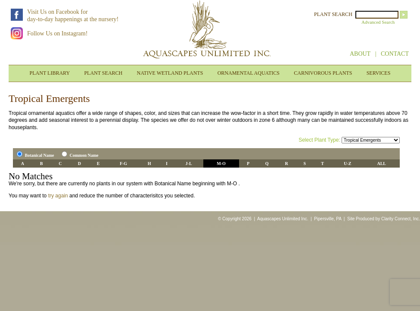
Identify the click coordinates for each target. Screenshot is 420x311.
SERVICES (379, 73)
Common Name (84, 155)
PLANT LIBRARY (50, 73)
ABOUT (360, 54)
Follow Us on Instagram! (57, 33)
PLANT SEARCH (333, 14)
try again (58, 196)
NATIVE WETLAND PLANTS (170, 73)
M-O (221, 163)
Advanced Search (378, 22)
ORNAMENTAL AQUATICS (249, 73)
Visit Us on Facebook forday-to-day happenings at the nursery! (72, 15)
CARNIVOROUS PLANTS (323, 73)
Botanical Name (39, 155)
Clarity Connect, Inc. (400, 218)
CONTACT (395, 54)
